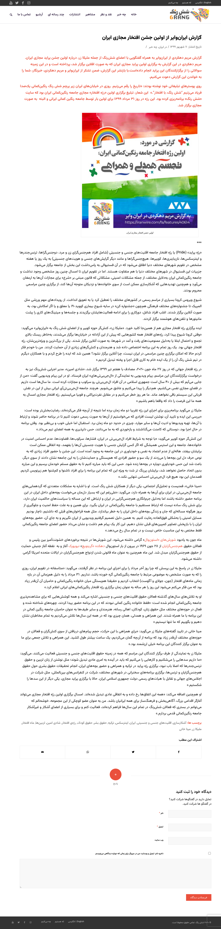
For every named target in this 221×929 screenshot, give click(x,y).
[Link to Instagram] (29, 3)
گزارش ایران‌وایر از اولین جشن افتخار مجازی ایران (152, 38)
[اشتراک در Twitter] (133, 752)
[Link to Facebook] (23, 3)
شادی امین (53, 722)
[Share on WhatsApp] (87, 752)
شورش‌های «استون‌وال (160, 540)
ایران (161, 47)
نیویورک (73, 546)
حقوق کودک (84, 722)
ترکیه (111, 722)
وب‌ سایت (159, 840)
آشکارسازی (179, 722)
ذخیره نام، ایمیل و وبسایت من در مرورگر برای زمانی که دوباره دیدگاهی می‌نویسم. (129, 853)
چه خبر (153, 47)
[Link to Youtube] (11, 3)
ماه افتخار (28, 722)
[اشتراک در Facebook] (178, 752)
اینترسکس (121, 722)
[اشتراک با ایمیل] (42, 752)
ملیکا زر (197, 729)
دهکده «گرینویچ (93, 546)
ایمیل (160, 827)
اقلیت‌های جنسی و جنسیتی (154, 722)
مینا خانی (185, 729)
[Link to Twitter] (17, 3)
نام (161, 813)
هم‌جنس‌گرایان (172, 546)
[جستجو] (11, 14)
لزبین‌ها (40, 722)
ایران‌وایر (162, 58)
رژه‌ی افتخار (69, 722)
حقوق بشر (100, 722)
